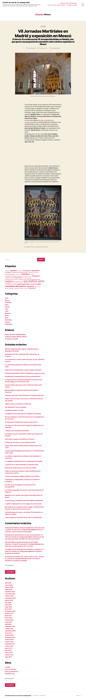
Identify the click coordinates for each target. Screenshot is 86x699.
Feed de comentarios (11, 671)
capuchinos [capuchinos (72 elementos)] (35, 270)
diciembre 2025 (10, 591)
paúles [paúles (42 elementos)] (39, 284)
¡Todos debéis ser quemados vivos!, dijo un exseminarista (23, 517)
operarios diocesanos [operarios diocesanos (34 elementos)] (23, 284)
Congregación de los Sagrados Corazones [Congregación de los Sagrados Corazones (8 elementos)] (25, 276)
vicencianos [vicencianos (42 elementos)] (32, 288)
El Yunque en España (71, 5)
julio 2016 (8, 650)
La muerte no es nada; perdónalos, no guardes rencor (22, 464)
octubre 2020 (9, 635)
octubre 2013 (9, 654)
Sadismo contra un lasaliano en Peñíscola (18, 404)
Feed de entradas (10, 669)
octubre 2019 (9, 639)
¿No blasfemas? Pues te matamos (15, 407)
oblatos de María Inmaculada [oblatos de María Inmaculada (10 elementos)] (10, 284)
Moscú (46, 246)
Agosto (7, 300)
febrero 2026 (9, 587)
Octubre (43, 26)
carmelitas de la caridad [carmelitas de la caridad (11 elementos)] (33, 272)
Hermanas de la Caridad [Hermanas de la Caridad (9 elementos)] (27, 277)
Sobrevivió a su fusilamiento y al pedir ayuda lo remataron (23, 370)
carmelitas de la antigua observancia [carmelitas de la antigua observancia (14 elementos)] (20, 272)
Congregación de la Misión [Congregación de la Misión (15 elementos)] (11, 276)
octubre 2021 (9, 628)
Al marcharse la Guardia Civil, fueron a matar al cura (21, 422)
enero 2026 (8, 589)
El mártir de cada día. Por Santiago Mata (16, 2)
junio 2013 (8, 657)
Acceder (7, 667)
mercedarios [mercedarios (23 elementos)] (8, 282)
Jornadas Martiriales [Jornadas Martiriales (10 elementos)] (18, 281)
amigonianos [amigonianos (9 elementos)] (20, 270)
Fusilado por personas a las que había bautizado (20, 442)
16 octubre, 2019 (43, 48)
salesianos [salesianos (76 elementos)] (30, 286)
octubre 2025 (9, 596)
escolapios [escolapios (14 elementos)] (7, 277)
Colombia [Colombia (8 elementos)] (32, 274)
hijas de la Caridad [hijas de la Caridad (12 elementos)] (23, 279)
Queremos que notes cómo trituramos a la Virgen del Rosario (24, 395)
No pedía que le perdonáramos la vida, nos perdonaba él (22, 376)
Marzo (7, 315)
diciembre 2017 (10, 644)
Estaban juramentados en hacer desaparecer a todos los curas (25, 373)
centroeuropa (32, 48)
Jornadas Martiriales (39, 246)
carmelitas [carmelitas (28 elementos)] (8, 272)
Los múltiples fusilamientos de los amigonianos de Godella (23, 461)
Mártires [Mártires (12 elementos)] (32, 282)
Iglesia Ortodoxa (30, 246)
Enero (7, 304)
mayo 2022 (8, 622)
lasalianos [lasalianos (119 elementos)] (33, 281)
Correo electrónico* (25, 567)
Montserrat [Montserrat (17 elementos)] (26, 282)
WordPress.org (10, 673)
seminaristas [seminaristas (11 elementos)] (37, 286)
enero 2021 (8, 633)
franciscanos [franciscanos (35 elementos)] (18, 277)
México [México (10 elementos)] (35, 282)
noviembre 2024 (10, 611)
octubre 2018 (9, 641)
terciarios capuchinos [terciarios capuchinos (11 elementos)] (9, 288)
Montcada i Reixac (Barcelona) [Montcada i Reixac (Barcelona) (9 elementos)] (17, 282)
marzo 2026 (9, 585)
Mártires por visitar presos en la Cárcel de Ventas (20, 467)
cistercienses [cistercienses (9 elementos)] (18, 274)
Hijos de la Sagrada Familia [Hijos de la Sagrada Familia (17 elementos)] (33, 279)
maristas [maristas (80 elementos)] (41, 281)
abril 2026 (8, 583)
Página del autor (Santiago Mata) (68, 3)
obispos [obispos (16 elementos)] (40, 282)
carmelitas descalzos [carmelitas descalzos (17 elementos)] (10, 274)
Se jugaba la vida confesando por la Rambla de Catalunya (23, 413)
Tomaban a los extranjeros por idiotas (17, 430)
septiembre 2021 (10, 631)
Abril (6, 298)
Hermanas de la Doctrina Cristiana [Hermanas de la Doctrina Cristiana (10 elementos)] (11, 279)
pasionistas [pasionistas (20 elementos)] (33, 284)
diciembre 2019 (10, 637)
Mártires (7, 313)
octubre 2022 (9, 620)
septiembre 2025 (10, 598)
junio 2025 (8, 604)
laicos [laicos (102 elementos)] (25, 281)
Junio (6, 311)
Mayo (6, 317)
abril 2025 (8, 609)
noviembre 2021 (10, 626)
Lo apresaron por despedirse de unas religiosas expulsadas (24, 500)
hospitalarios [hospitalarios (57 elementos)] (9, 281)
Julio (6, 309)
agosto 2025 (9, 600)
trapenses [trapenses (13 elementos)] (16, 288)
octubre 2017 (9, 646)
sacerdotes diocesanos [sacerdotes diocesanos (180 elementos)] (15, 286)
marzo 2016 (8, 652)
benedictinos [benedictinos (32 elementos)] (27, 270)
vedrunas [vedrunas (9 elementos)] (25, 288)
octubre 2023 (9, 613)
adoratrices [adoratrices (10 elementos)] (7, 270)
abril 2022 (8, 624)
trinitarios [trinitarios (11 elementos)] (21, 288)
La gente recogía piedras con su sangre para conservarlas (23, 503)
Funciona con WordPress (39, 695)
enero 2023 (8, 617)
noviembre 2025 (10, 594)
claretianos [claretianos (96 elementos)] (25, 274)
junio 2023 (8, 615)
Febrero (7, 307)
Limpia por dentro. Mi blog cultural (56, 5)
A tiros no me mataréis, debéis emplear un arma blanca (22, 476)
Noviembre (8, 320)
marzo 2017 (8, 648)
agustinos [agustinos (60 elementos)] (13, 270)
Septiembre (8, 324)
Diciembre (8, 302)
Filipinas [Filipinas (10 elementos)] (12, 277)
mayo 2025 (8, 607)
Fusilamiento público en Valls (14, 410)
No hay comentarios (55, 48)
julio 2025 (8, 602)
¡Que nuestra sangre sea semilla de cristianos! (19, 439)
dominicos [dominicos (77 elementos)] (36, 276)
